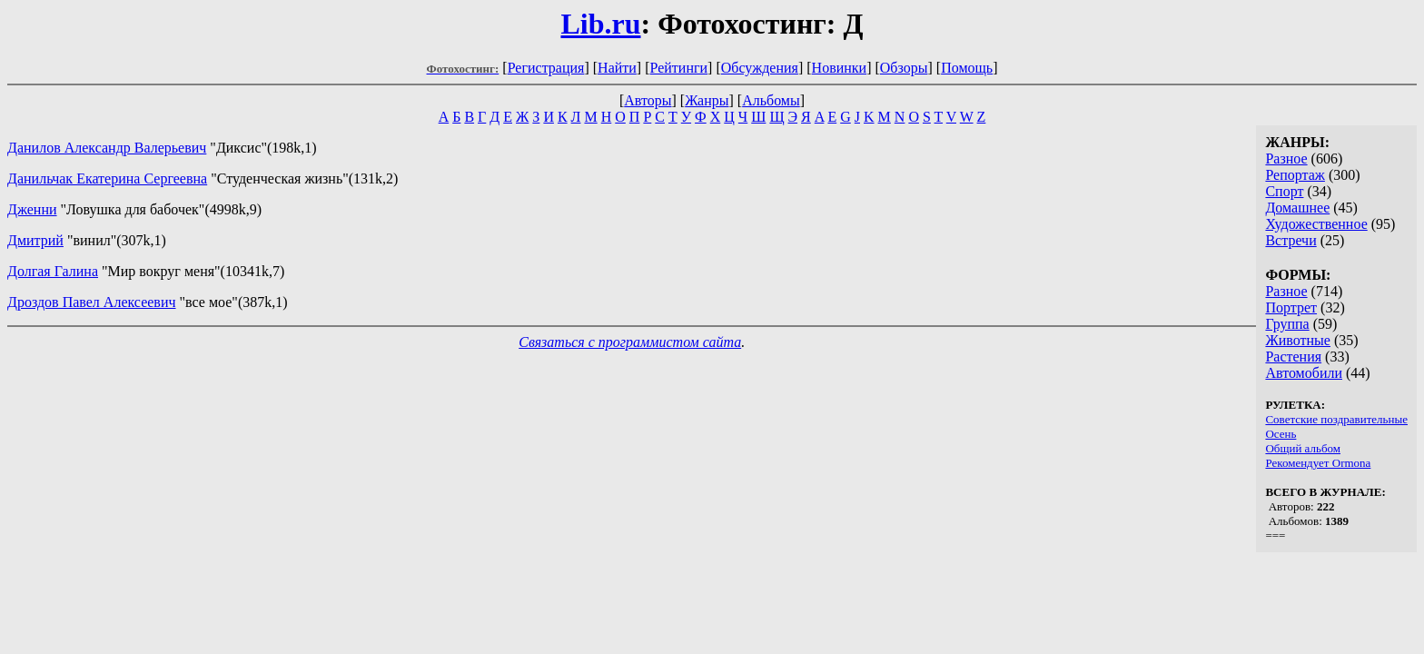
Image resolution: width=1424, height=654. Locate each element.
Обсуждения (759, 67)
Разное (1286, 158)
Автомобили (1303, 373)
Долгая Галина (52, 271)
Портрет (1291, 307)
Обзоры (904, 67)
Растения (1293, 356)
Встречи (1290, 240)
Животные (1297, 340)
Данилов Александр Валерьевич (106, 147)
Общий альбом (1302, 448)
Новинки (839, 67)
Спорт (1284, 191)
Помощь (967, 67)
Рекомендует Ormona (1317, 463)
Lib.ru (600, 23)
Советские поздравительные (1336, 419)
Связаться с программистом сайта (630, 342)
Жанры (706, 100)
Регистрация (546, 67)
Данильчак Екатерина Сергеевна (107, 178)
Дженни (32, 209)
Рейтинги (679, 67)
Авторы (647, 100)
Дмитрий (35, 240)
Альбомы (771, 100)
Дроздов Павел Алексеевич (91, 302)
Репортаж (1294, 175)
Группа (1287, 324)
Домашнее (1297, 207)
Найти (617, 67)
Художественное (1316, 224)
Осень (1280, 434)
